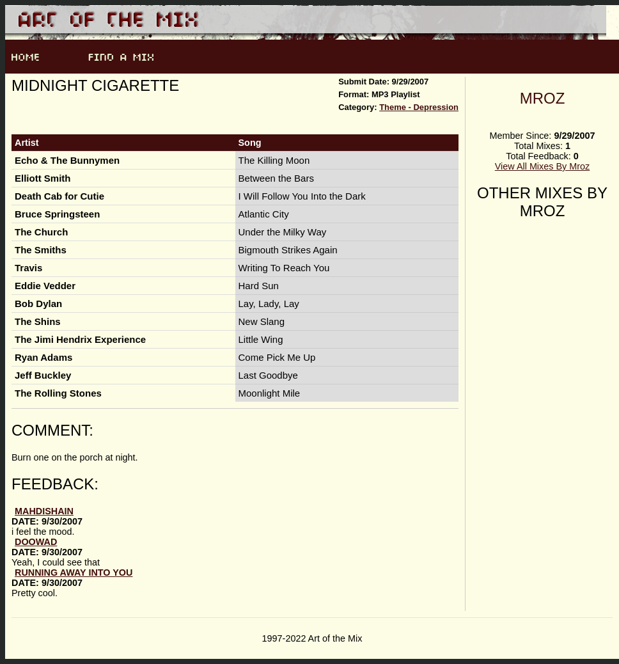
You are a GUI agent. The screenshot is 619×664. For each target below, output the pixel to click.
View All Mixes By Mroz (542, 166)
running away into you (73, 572)
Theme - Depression (418, 107)
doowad (36, 542)
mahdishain (44, 511)
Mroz (542, 98)
